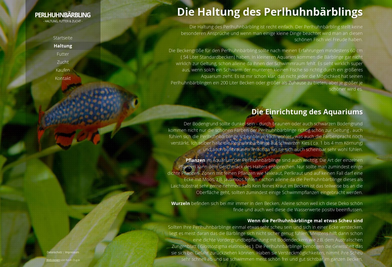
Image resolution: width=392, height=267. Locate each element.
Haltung (63, 45)
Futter (63, 54)
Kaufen (63, 70)
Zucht (63, 62)
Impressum (72, 252)
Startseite (62, 38)
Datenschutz (54, 252)
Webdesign (53, 260)
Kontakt (63, 78)
